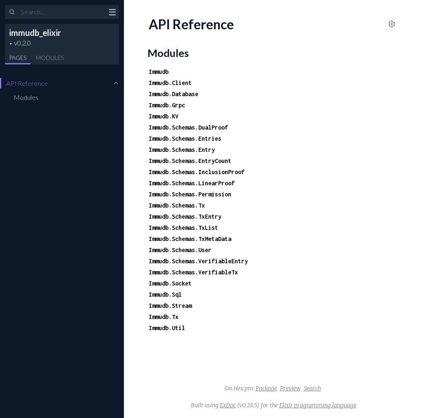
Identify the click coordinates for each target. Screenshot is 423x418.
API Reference (27, 83)
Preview (290, 388)
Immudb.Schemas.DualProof (188, 127)
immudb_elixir (35, 33)
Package (266, 388)
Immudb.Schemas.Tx (177, 205)
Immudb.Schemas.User (180, 249)
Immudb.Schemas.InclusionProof (197, 171)
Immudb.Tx (163, 316)
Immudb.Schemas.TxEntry (185, 216)
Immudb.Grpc (167, 105)
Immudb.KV (163, 116)
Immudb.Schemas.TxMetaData (190, 238)
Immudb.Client (170, 82)
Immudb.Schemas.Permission (190, 194)
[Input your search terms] (62, 12)
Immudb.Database (173, 93)
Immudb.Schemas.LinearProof (192, 183)
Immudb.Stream (170, 305)
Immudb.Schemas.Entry (182, 149)
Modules (50, 57)
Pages (17, 57)
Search (312, 388)
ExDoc (228, 405)
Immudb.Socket (170, 283)
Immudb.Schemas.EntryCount (190, 160)
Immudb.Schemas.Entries (185, 138)
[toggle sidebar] (112, 13)
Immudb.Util (167, 327)
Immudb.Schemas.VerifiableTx (193, 272)
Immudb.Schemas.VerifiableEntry (198, 260)
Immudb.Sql (165, 294)
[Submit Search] (12, 12)
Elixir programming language (317, 405)
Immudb (159, 71)
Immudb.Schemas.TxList (183, 227)
